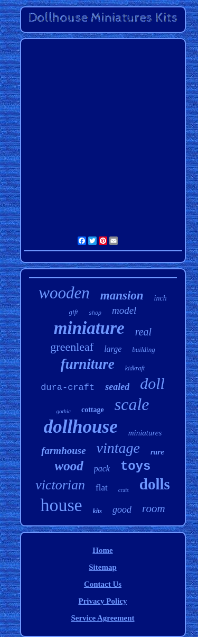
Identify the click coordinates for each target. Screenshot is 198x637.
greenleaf (71, 346)
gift (73, 312)
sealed (117, 386)
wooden (64, 293)
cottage (92, 410)
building (143, 349)
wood (69, 466)
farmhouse (63, 450)
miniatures (145, 433)
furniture (88, 364)
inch (160, 298)
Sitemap (103, 567)
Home (102, 550)
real (143, 332)
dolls (154, 484)
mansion (122, 295)
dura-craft (68, 388)
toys (135, 466)
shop (95, 313)
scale (132, 404)
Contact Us (102, 584)
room (153, 508)
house (61, 505)
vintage (118, 448)
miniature (89, 328)
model (124, 310)
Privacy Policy (102, 601)
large (112, 348)
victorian (60, 485)
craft (123, 490)
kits (97, 511)
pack (102, 468)
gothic (63, 411)
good (121, 509)
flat (102, 488)
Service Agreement (102, 618)
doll (152, 383)
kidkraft (135, 368)
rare (157, 452)
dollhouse (81, 426)
